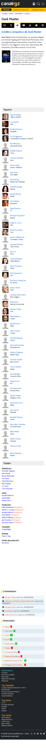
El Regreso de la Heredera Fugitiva (14, 665)
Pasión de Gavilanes (12, 656)
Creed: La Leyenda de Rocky (10, 692)
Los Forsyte (9, 611)
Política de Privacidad (8, 679)
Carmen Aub (5, 721)
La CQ (7, 635)
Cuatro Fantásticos (7, 696)
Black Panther (6, 689)
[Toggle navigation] (43, 4)
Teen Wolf (9, 631)
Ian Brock (5, 543)
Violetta (4, 711)
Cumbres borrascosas (21, 10)
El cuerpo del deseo (8, 704)
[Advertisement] (19, 85)
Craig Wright (6, 529)
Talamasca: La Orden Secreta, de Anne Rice (19, 601)
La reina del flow (11, 652)
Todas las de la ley (11, 615)
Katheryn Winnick (7, 725)
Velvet (3, 708)
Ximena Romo (6, 717)
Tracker (7, 648)
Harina (7, 627)
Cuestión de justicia (8, 694)
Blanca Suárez (6, 723)
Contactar (5, 673)
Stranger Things (10, 597)
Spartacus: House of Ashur (14, 661)
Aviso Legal (5, 677)
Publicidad (5, 681)
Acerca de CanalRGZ (8, 675)
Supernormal (9, 644)
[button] (38, 4)
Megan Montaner (7, 719)
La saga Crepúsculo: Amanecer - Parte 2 (14, 687)
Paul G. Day (6, 536)
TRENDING (6, 9)
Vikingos (4, 706)
